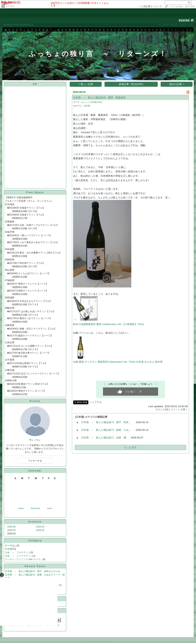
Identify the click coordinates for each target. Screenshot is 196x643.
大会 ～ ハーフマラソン (19, 556)
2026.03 (40, 526)
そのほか (10, 6)
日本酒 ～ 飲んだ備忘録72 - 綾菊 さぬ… (106, 429)
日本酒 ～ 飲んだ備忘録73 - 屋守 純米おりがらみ (32, 571)
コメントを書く (179, 409)
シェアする (95, 402)
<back (21, 508)
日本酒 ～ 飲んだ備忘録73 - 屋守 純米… (106, 422)
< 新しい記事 (85, 84)
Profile (35, 401)
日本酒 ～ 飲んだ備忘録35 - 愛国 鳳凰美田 (99, 97)
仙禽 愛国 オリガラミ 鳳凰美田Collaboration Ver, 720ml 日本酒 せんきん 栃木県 (117, 361)
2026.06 (11, 526)
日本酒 (8, 549)
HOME (7, 24)
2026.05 (11, 530)
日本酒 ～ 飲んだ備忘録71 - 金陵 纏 (103, 437)
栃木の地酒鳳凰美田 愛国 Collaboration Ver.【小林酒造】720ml (108, 324)
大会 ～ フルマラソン (17, 552)
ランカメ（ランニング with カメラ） (23, 559)
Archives (35, 521)
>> (150, 6)
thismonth (35, 508)
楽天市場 (189, 6)
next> (49, 508)
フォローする (35, 460)
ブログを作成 (175, 6)
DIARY (16, 24)
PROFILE (28, 24)
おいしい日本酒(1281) (92, 102)
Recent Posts (35, 566)
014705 (184, 20)
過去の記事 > (176, 84)
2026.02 (40, 530)
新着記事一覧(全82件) (131, 84)
